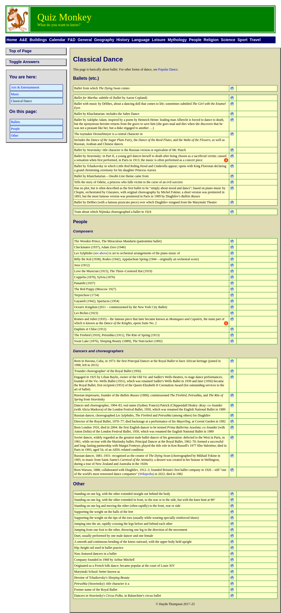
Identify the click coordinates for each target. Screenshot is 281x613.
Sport (242, 40)
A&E (23, 40)
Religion (211, 40)
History (122, 40)
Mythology (177, 40)
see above (101, 253)
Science (228, 40)
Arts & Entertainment (25, 87)
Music (15, 94)
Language (141, 40)
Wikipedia (146, 474)
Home (12, 40)
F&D (71, 40)
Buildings (38, 40)
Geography (104, 40)
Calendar (57, 40)
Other (14, 135)
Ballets (15, 122)
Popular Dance (168, 69)
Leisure (158, 40)
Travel (255, 40)
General (85, 40)
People (195, 40)
